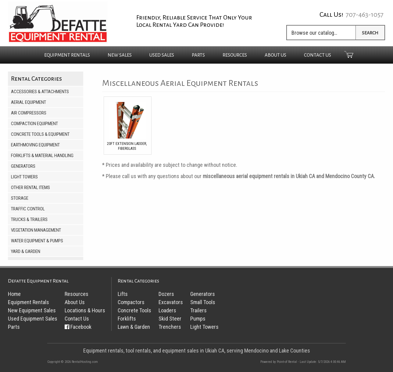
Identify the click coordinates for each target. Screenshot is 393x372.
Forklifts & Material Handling (42, 155)
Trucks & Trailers (29, 219)
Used (161, 55)
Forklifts (127, 318)
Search (370, 32)
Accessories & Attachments (40, 91)
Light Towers (24, 177)
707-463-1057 (365, 14)
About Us (275, 55)
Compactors (131, 302)
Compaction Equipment (34, 123)
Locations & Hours (85, 310)
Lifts (123, 294)
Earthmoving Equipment (35, 145)
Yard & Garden (25, 251)
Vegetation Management (36, 230)
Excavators (171, 302)
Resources (235, 55)
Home (14, 294)
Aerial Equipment (28, 102)
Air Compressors (28, 113)
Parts (198, 55)
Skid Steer (170, 318)
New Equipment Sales (32, 310)
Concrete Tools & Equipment (40, 134)
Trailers (198, 310)
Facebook (80, 327)
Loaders (167, 310)
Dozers (166, 294)
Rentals (67, 55)
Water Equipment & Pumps (37, 241)
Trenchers (170, 327)
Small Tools (202, 302)
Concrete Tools (134, 310)
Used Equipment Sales (32, 318)
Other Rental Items (30, 187)
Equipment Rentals (28, 302)
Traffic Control (28, 209)
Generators (23, 166)
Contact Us (317, 55)
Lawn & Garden (134, 327)
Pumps (197, 318)
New (120, 55)
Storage (19, 198)
